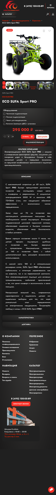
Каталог (7, 14)
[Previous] (4, 83)
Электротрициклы (36, 383)
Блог (4, 357)
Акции (32, 348)
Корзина (50, 6)
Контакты (6, 353)
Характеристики (35, 318)
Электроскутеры (36, 377)
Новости (32, 351)
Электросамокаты (36, 374)
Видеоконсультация (35, 142)
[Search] (47, 14)
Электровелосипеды (37, 380)
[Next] (4, 87)
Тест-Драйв (42, 137)
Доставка (36, 324)
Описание (36, 177)
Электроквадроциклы (38, 386)
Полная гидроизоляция (14, 117)
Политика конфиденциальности (11, 342)
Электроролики (35, 393)
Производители (8, 350)
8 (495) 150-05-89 (34, 6)
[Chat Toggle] (51, 490)
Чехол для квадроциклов (14, 120)
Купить (28, 137)
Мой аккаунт (53, 14)
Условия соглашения (10, 347)
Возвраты (6, 374)
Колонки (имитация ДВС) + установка (19, 124)
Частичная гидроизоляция (15, 114)
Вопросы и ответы (9, 377)
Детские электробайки (38, 390)
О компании (7, 360)
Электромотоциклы (37, 371)
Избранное (33, 341)
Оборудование (10, 110)
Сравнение (33, 345)
